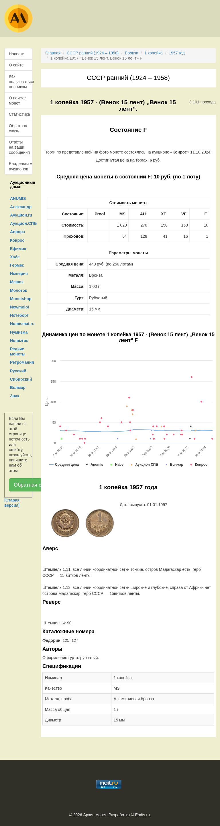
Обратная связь (18, 128)
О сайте (16, 65)
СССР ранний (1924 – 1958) (93, 53)
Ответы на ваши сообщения (19, 147)
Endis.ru (142, 815)
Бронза (131, 53)
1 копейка (153, 53)
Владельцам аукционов (20, 166)
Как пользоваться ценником (20, 81)
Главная (52, 53)
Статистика (19, 114)
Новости (16, 54)
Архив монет (94, 815)
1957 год (176, 53)
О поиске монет (17, 100)
